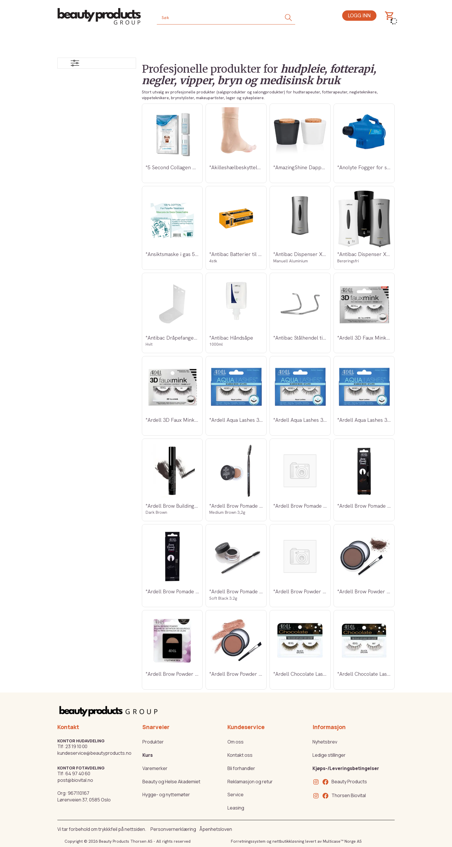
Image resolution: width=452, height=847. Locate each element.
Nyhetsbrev (324, 742)
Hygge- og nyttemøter (166, 794)
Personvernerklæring (173, 829)
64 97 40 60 (77, 773)
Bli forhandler (241, 768)
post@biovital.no (75, 780)
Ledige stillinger (329, 755)
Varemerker (154, 768)
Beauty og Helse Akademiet (171, 781)
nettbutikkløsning (288, 841)
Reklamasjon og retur (250, 781)
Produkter (153, 742)
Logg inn (359, 15)
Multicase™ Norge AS (342, 841)
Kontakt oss (240, 755)
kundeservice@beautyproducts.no (94, 753)
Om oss (235, 742)
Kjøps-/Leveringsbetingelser (345, 768)
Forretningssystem (248, 841)
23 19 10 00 (76, 746)
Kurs (147, 755)
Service (235, 794)
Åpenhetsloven (215, 829)
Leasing (235, 808)
